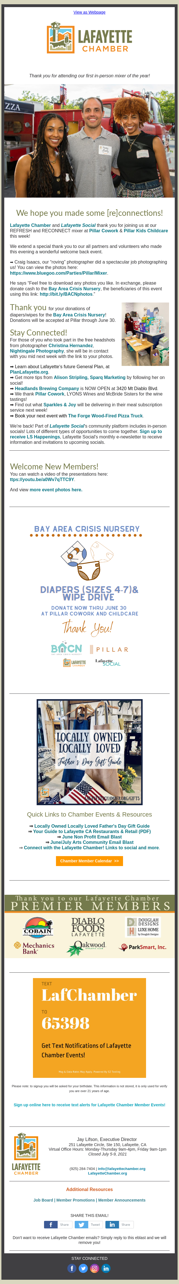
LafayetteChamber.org (107, 1173)
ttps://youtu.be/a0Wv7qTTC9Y (42, 479)
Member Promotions (76, 1200)
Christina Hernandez (71, 345)
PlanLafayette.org (29, 372)
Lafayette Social (78, 225)
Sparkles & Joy (59, 404)
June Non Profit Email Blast (92, 836)
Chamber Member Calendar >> (89, 861)
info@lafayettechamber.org (121, 1169)
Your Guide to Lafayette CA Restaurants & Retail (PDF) (92, 831)
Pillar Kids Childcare (146, 230)
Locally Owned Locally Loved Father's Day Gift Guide (92, 826)
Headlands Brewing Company (47, 388)
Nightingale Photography (37, 351)
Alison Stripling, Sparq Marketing (89, 377)
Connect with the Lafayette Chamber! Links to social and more (91, 847)
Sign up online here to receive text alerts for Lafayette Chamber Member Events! (89, 1105)
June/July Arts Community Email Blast (92, 842)
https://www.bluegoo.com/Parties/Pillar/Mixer (58, 273)
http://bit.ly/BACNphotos (66, 294)
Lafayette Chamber (30, 225)
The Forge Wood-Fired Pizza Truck (105, 415)
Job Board (43, 1200)
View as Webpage (89, 12)
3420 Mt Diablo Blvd (136, 388)
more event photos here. (56, 489)
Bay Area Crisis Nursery (75, 288)
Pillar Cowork (103, 230)
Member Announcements (122, 1200)
